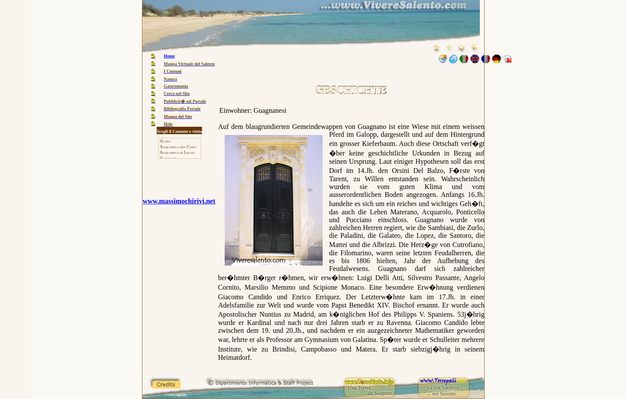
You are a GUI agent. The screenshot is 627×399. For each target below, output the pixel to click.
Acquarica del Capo (179, 147)
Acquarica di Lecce (179, 153)
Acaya (179, 141)
